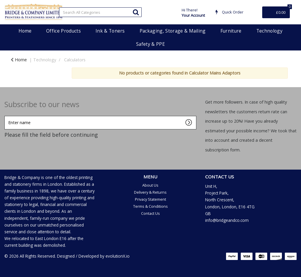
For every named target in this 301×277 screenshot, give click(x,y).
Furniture (231, 31)
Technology (269, 31)
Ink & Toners (110, 31)
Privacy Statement (150, 199)
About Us (150, 185)
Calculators (75, 60)
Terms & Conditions (150, 206)
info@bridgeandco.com (227, 220)
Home (25, 31)
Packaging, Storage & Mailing (173, 31)
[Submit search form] (136, 12)
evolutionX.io (118, 256)
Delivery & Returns (150, 192)
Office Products (63, 31)
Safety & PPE (150, 44)
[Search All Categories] (100, 12)
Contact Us (150, 213)
